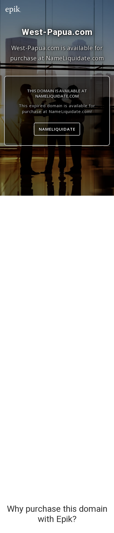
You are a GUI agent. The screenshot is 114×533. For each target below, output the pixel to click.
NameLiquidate (57, 129)
